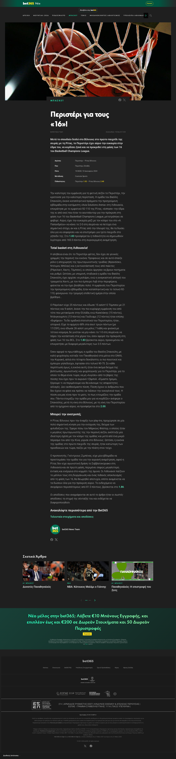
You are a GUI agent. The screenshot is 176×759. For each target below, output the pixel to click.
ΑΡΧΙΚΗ (26, 15)
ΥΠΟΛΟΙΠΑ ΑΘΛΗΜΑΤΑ (134, 15)
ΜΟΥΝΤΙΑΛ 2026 (41, 15)
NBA (69, 583)
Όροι (86, 644)
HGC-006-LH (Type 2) (74, 737)
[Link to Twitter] (124, 101)
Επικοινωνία (56, 667)
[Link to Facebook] (120, 101)
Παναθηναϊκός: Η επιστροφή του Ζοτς (131, 588)
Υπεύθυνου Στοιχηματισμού (47, 731)
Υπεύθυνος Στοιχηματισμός (84, 667)
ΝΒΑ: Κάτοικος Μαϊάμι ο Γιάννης (86, 586)
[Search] (150, 15)
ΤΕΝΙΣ (83, 15)
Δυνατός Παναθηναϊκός (37, 586)
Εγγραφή (149, 3)
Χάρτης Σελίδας (128, 667)
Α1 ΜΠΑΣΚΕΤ (28, 583)
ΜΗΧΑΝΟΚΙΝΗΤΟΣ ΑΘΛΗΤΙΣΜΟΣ (105, 15)
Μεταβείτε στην (88, 10)
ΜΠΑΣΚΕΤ (73, 15)
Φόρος (117, 667)
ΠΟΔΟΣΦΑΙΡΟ (58, 15)
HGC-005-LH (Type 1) (60, 737)
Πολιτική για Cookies (56, 723)
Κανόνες (45, 667)
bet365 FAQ (67, 667)
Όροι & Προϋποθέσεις (103, 667)
